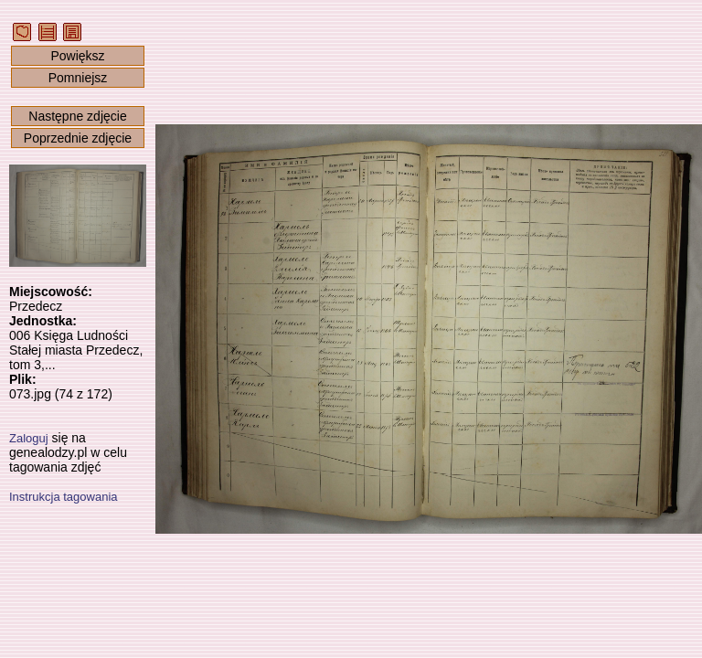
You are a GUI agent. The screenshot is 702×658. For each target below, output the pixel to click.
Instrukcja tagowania (63, 497)
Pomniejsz (78, 77)
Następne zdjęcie (77, 116)
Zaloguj (28, 438)
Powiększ (77, 55)
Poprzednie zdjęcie (78, 138)
